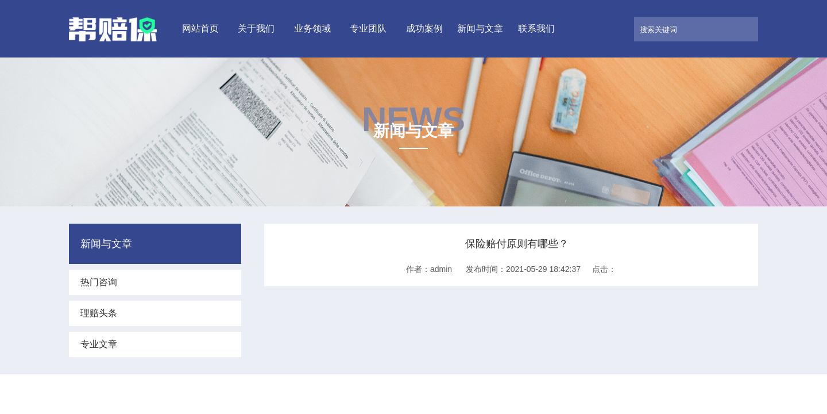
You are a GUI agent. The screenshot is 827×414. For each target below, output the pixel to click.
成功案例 (424, 28)
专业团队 (368, 28)
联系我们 (536, 28)
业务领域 (312, 28)
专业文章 (98, 344)
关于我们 (256, 28)
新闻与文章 (480, 28)
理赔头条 (98, 313)
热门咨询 (98, 282)
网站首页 (200, 28)
